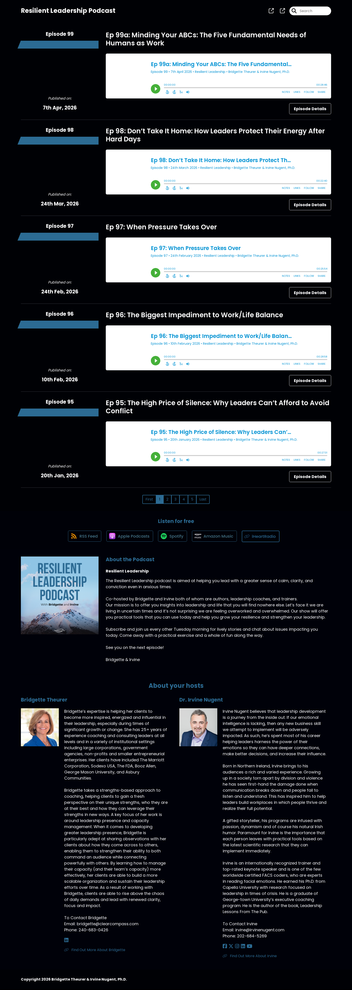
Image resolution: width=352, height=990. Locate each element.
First (149, 500)
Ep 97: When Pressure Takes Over (161, 227)
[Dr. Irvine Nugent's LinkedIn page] (241, 946)
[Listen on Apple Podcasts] (129, 537)
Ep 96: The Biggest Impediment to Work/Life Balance (194, 315)
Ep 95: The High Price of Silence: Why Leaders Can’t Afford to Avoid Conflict (217, 407)
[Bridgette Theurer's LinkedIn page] (66, 940)
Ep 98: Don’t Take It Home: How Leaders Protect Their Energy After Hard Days (215, 136)
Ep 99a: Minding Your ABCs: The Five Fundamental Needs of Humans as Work (206, 40)
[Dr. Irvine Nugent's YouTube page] (247, 946)
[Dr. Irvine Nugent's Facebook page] (225, 946)
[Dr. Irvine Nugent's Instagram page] (236, 946)
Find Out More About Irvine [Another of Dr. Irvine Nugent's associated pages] (250, 956)
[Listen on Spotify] (172, 537)
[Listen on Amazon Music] (215, 537)
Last (203, 500)
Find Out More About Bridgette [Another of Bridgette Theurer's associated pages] (94, 950)
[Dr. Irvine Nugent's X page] (230, 946)
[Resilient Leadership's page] (271, 11)
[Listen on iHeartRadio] (262, 537)
